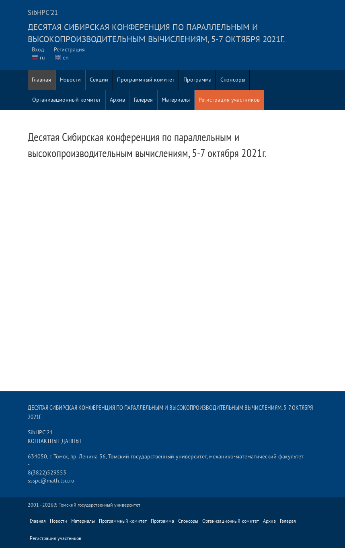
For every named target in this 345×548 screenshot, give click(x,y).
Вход (38, 50)
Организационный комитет (66, 100)
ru (42, 58)
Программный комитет (146, 80)
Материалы (176, 100)
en (66, 58)
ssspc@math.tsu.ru (51, 481)
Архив (117, 100)
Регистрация (69, 50)
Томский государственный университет (99, 505)
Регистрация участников (229, 100)
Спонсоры (232, 80)
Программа (197, 80)
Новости (70, 80)
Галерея (143, 100)
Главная (41, 80)
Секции (99, 80)
